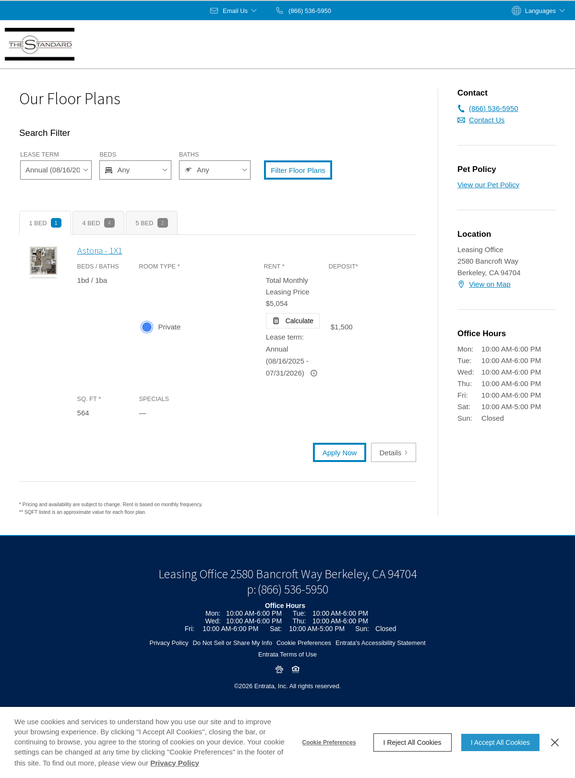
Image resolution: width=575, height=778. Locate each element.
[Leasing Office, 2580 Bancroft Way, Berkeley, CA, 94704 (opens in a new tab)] (287, 606)
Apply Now (340, 453)
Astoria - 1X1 (99, 250)
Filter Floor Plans (298, 170)
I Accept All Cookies (500, 742)
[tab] (45, 223)
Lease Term (39, 154)
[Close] (555, 742)
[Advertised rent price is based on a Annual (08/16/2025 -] (314, 373)
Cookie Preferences (329, 742)
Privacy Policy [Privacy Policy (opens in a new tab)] (168, 675)
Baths (189, 154)
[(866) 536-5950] (303, 10)
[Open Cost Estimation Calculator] (293, 320)
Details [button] (393, 453)
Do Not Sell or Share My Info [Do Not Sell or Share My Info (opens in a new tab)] (232, 675)
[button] (234, 10)
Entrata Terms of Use (287, 686)
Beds (107, 154)
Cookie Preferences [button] (303, 675)
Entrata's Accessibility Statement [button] (380, 675)
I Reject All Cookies (412, 742)
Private (169, 327)
